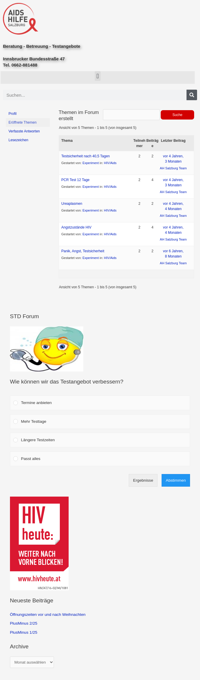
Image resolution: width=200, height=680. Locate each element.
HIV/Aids (110, 163)
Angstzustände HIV (76, 227)
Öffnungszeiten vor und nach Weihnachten (48, 614)
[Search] (192, 95)
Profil (12, 114)
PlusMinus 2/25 (23, 623)
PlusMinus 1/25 (23, 632)
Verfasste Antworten (24, 131)
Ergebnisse (143, 480)
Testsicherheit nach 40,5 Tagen (85, 156)
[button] (97, 76)
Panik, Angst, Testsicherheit (82, 251)
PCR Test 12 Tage (75, 180)
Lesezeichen (18, 140)
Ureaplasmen (71, 204)
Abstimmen (176, 480)
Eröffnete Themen (23, 122)
